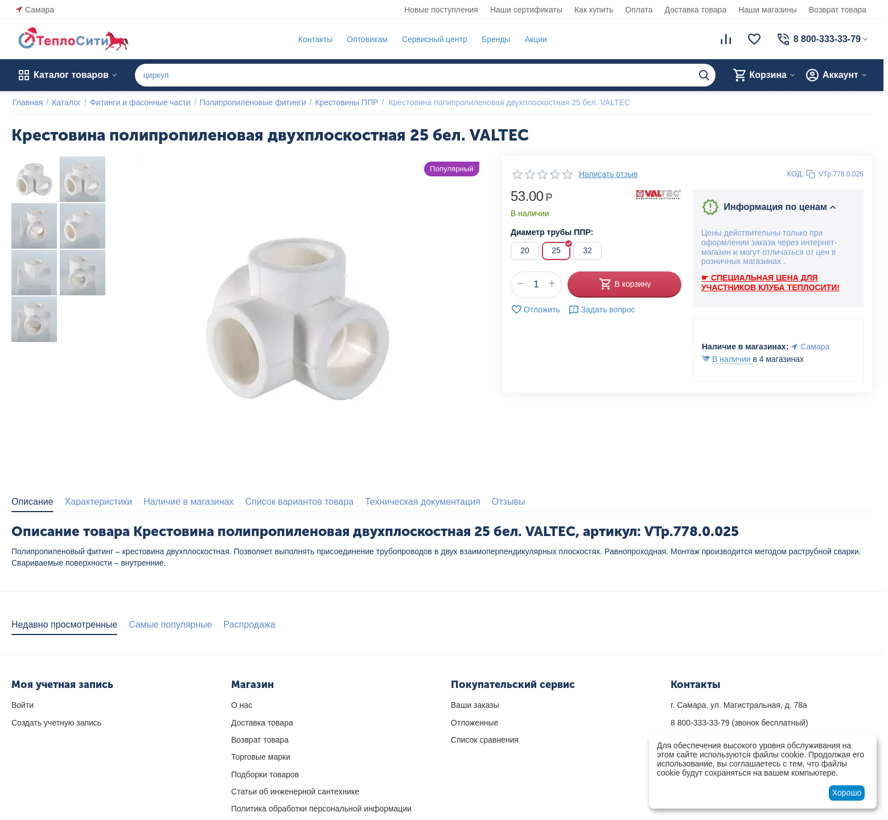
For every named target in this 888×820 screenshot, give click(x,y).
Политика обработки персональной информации (321, 808)
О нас (241, 705)
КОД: (795, 174)
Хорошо (847, 792)
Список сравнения (485, 739)
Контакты (314, 39)
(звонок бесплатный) (739, 722)
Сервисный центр (433, 39)
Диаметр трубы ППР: (552, 232)
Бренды (494, 39)
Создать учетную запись (56, 722)
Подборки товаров (265, 774)
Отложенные (474, 722)
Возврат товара (837, 9)
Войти (22, 705)
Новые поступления (441, 9)
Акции (535, 39)
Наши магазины (767, 9)
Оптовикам (366, 39)
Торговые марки (260, 756)
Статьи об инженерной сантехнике (295, 791)
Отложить (535, 309)
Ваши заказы (475, 705)
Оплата (638, 9)
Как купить (593, 9)
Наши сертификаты (526, 9)
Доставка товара (696, 9)
